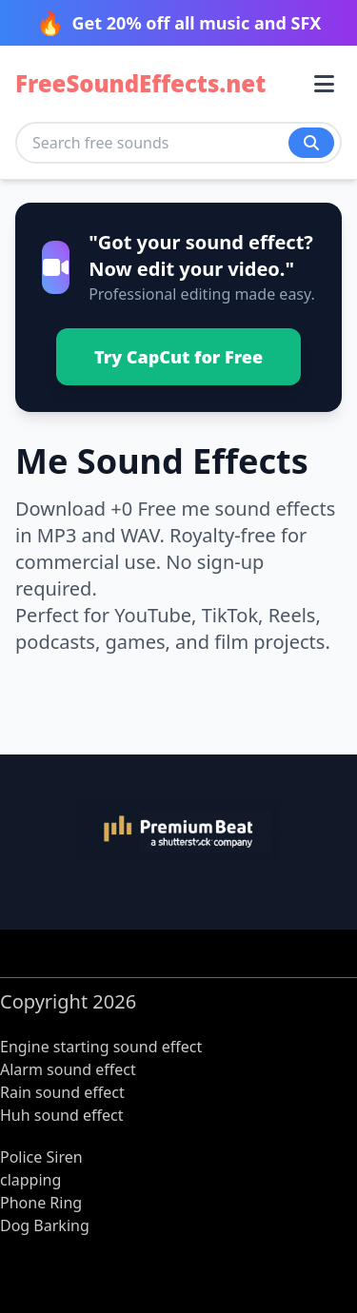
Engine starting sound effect (101, 1046)
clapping (30, 1179)
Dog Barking (44, 1225)
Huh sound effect (61, 1115)
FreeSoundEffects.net (140, 84)
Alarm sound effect (68, 1069)
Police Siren (41, 1156)
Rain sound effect (62, 1092)
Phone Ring (41, 1202)
